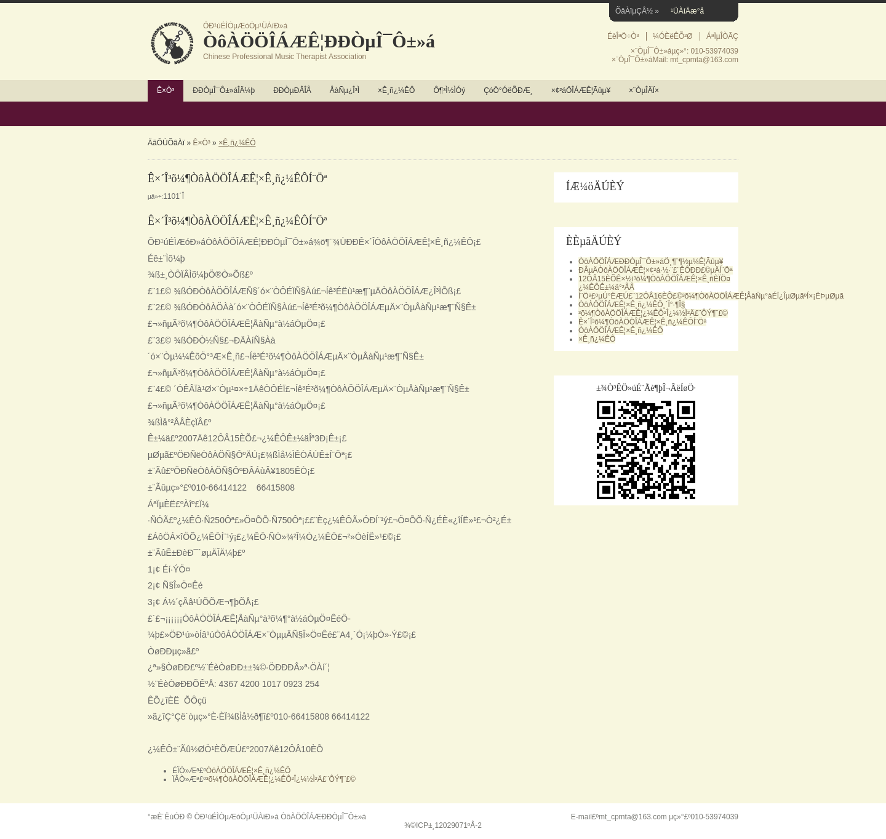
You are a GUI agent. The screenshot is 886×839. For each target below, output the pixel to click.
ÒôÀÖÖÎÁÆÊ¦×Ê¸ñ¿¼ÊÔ (248, 770)
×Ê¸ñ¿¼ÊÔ (396, 90)
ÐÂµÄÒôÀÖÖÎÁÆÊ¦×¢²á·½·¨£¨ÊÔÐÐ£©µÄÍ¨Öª (655, 270)
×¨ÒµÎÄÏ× (644, 90)
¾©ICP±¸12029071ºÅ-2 (443, 825)
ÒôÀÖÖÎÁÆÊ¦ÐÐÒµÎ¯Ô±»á (319, 41)
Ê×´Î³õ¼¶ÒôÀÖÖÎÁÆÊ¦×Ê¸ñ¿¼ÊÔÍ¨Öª (642, 322)
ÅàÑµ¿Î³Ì (344, 90)
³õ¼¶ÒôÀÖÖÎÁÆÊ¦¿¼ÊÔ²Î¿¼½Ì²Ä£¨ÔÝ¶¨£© (281, 779)
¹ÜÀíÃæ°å (687, 11)
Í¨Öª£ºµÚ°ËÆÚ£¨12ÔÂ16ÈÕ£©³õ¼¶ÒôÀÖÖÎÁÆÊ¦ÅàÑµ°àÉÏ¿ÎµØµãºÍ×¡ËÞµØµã (711, 296)
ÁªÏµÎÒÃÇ (722, 36)
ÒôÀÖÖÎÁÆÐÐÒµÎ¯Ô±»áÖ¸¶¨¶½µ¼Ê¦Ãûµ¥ (650, 261)
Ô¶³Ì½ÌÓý (449, 90)
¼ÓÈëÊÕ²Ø (673, 36)
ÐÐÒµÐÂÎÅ (292, 90)
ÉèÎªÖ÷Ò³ (623, 36)
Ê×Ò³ (165, 90)
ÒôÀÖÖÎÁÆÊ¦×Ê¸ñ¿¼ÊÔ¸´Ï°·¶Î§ (631, 304)
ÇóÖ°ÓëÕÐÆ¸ (508, 90)
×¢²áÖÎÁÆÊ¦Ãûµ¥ (580, 90)
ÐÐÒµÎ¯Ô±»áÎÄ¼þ (224, 90)
